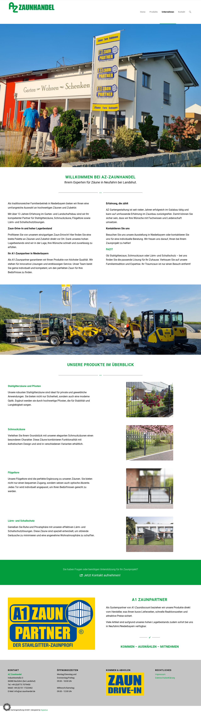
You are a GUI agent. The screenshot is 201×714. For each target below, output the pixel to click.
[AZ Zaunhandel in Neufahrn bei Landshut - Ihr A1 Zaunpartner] (31, 12)
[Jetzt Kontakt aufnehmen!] (100, 572)
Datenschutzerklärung (165, 678)
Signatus (44, 710)
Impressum (160, 674)
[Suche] (190, 12)
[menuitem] (142, 12)
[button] (7, 707)
